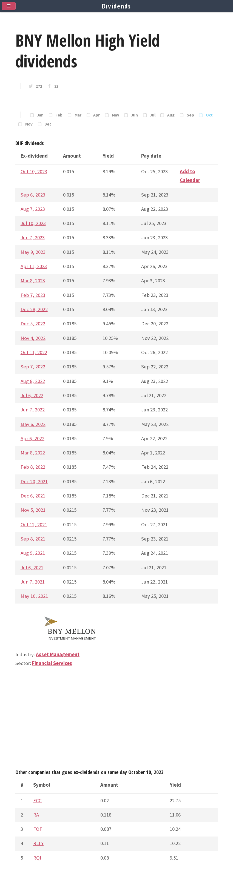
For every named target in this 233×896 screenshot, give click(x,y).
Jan (40, 115)
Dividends (116, 6)
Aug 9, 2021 (33, 553)
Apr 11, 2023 (34, 266)
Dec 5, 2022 (33, 323)
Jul (152, 115)
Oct (209, 115)
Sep (190, 115)
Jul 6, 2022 (32, 395)
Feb (58, 115)
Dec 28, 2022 (34, 309)
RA (36, 815)
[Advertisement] (116, 720)
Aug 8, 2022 (33, 381)
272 (39, 86)
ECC (37, 800)
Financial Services (52, 663)
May (115, 115)
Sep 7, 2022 (33, 366)
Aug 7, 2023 (33, 209)
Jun (134, 115)
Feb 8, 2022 (33, 467)
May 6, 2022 (33, 424)
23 (56, 86)
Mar (78, 115)
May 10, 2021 (34, 596)
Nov (29, 124)
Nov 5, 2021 (33, 510)
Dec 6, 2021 (33, 496)
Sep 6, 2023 (33, 195)
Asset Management (57, 654)
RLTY (38, 843)
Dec (47, 124)
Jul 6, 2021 (32, 567)
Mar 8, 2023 (33, 280)
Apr (96, 115)
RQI (37, 858)
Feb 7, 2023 (33, 295)
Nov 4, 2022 (33, 338)
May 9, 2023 (33, 252)
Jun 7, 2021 (33, 582)
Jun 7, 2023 (33, 237)
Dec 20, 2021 (34, 481)
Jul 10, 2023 (33, 223)
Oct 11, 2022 (34, 352)
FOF (37, 829)
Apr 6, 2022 (32, 438)
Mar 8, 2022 (33, 453)
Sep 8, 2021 (33, 539)
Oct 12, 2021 (34, 524)
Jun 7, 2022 (33, 409)
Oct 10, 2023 (34, 171)
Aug (171, 115)
